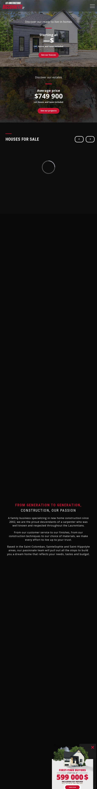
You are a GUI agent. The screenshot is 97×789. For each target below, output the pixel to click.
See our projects (49, 110)
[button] (79, 139)
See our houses (48, 55)
